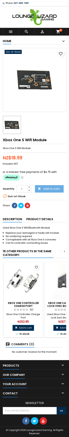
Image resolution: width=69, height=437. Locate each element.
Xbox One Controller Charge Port (23, 304)
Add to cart (49, 189)
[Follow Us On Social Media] (26, 421)
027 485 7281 (21, 3)
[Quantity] (21, 189)
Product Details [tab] (39, 219)
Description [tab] (12, 219)
